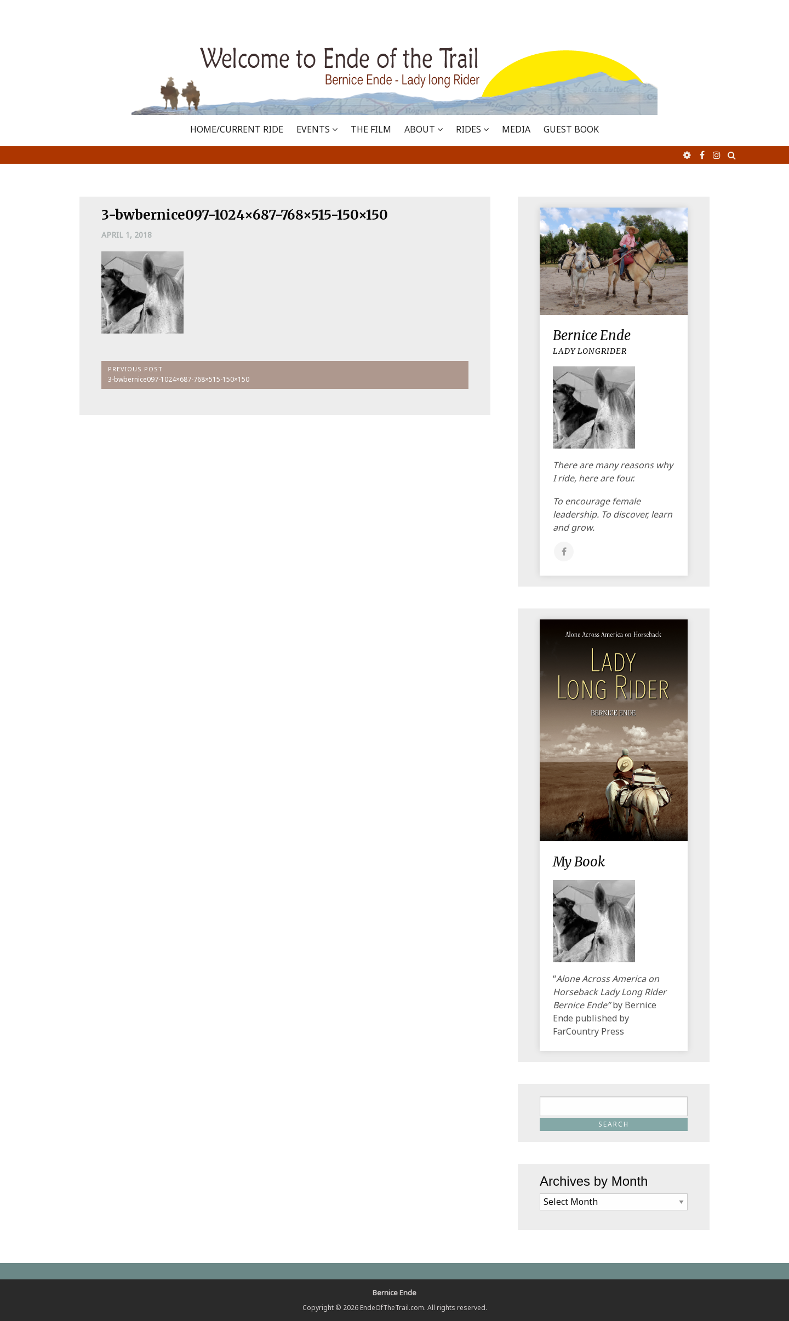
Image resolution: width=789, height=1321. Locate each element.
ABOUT (419, 129)
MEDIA (516, 129)
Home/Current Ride (236, 129)
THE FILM (371, 129)
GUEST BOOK (571, 129)
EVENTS (313, 129)
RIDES (468, 129)
